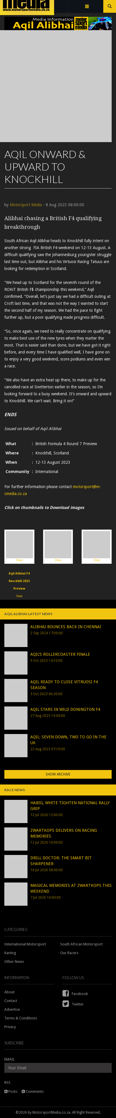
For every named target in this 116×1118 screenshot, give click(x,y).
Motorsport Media (26, 204)
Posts (10, 1091)
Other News (14, 961)
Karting (10, 953)
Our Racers (69, 953)
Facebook (75, 994)
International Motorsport (25, 944)
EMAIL (9, 1059)
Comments (33, 1091)
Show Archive (58, 774)
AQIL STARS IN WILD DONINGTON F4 (65, 709)
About (9, 992)
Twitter (73, 1004)
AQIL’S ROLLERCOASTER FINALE (60, 654)
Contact (10, 1001)
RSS (7, 1082)
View (19, 546)
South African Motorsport (81, 944)
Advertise (12, 1009)
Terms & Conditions (20, 1018)
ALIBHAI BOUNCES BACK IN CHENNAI (65, 626)
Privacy (10, 1027)
